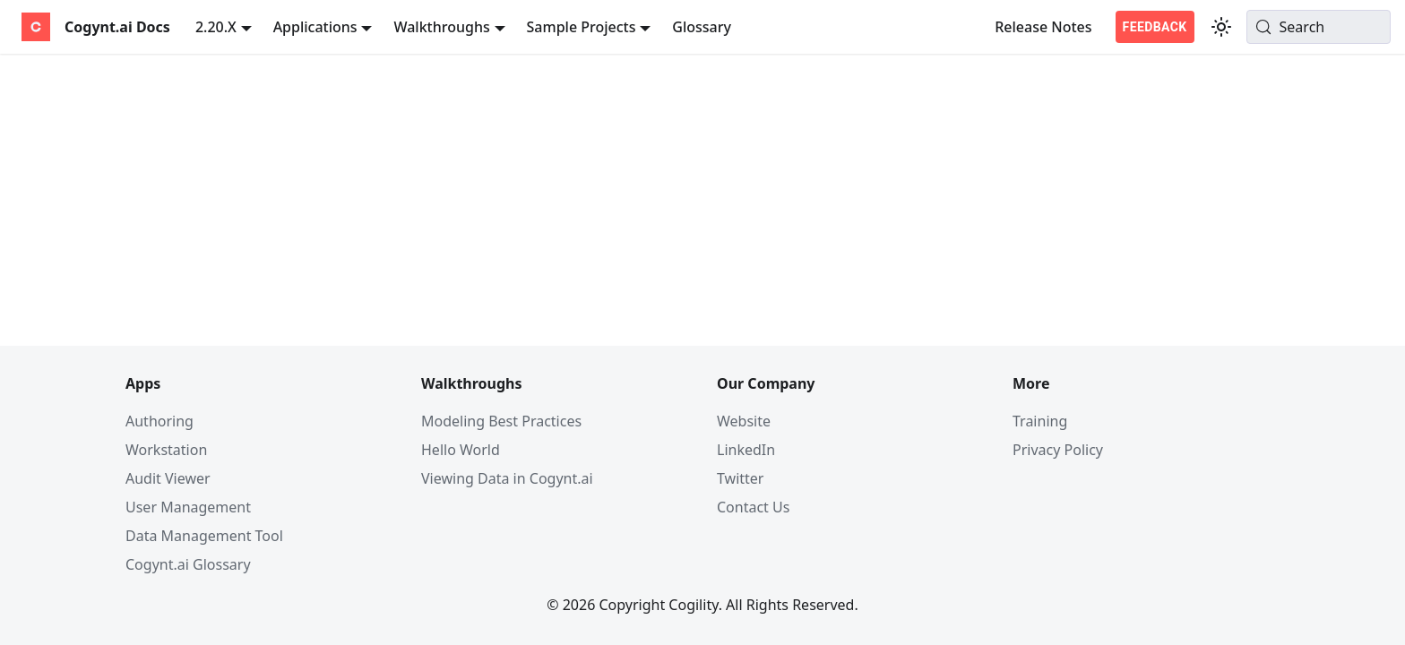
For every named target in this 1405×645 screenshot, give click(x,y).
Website (744, 421)
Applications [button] (315, 27)
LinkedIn (746, 450)
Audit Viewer (168, 478)
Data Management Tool (204, 536)
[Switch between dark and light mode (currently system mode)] (1221, 27)
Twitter (740, 478)
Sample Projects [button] (581, 27)
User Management (188, 507)
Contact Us (753, 507)
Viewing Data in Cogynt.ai (507, 478)
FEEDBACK (1155, 27)
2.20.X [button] (216, 27)
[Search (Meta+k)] (1318, 27)
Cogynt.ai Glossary (188, 564)
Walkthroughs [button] (441, 27)
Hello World (460, 450)
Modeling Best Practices (501, 421)
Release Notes (1043, 27)
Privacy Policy (1058, 450)
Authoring (159, 421)
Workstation (166, 450)
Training (1040, 421)
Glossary (701, 27)
